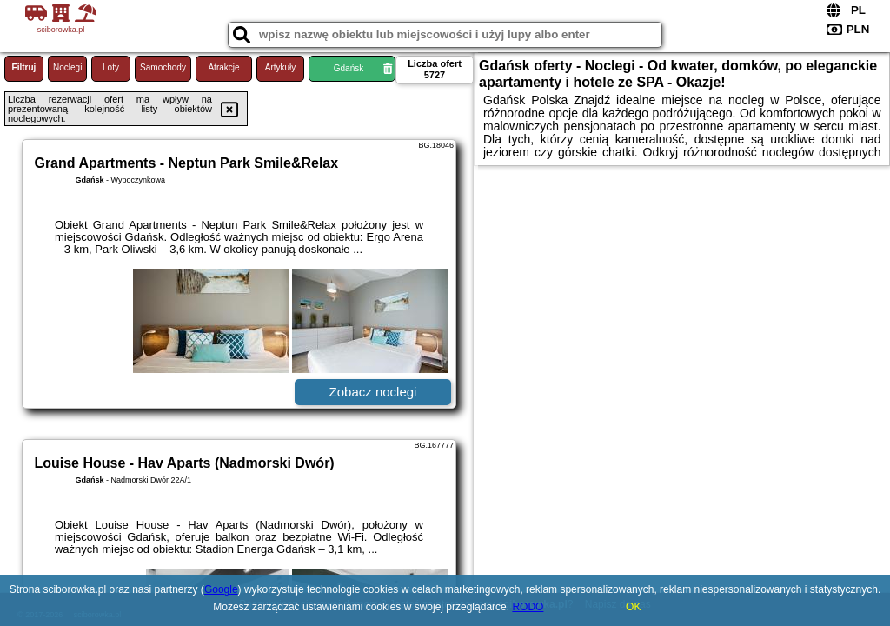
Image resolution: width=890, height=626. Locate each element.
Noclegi (67, 67)
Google (221, 589)
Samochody (163, 67)
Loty (111, 67)
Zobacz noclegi (373, 391)
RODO (527, 607)
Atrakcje (223, 67)
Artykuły (280, 67)
